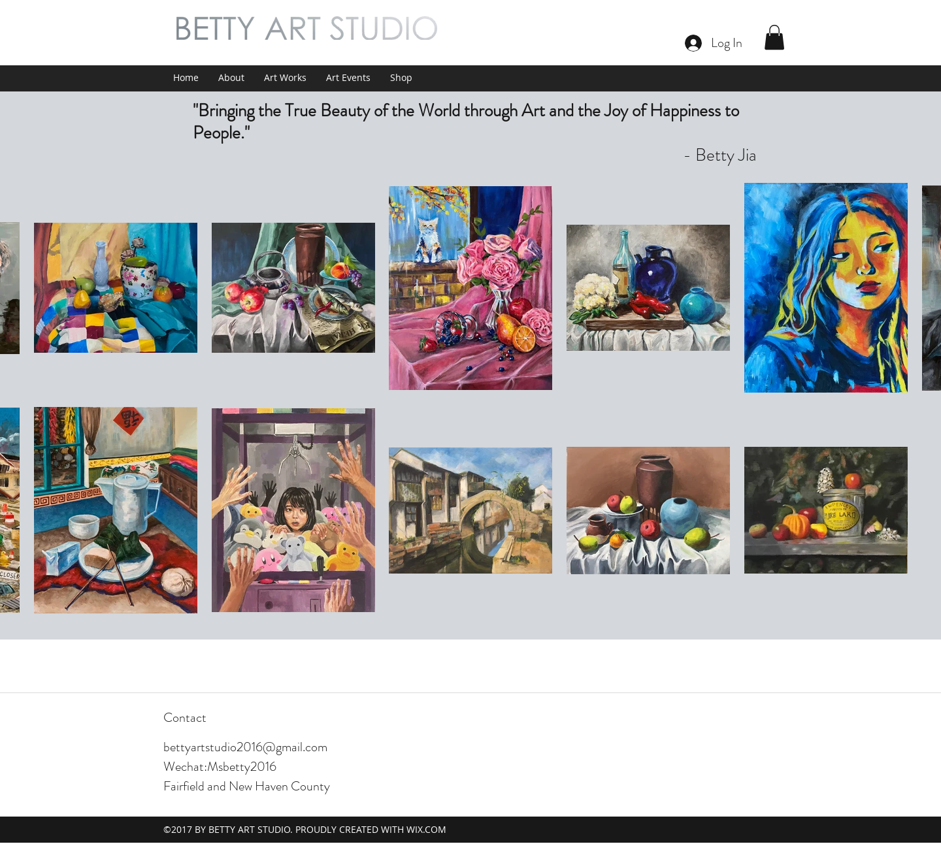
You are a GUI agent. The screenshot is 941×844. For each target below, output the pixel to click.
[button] (774, 37)
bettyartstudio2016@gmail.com (245, 747)
